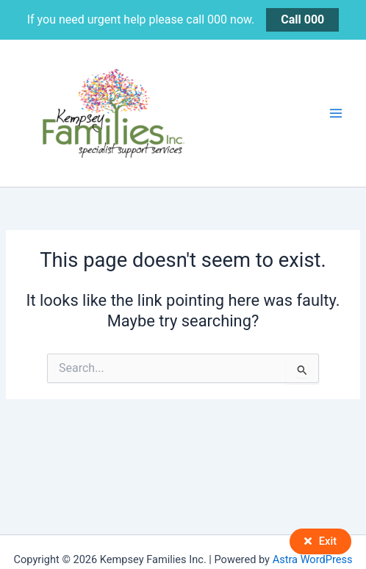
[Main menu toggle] (335, 113)
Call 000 (302, 19)
